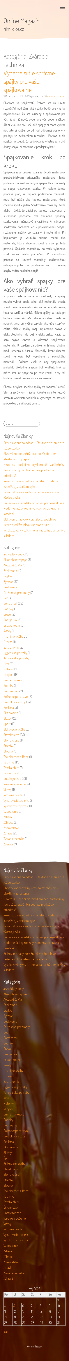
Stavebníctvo (11, 735)
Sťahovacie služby (14, 729)
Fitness (7, 642)
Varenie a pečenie (14, 784)
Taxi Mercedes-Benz (16, 757)
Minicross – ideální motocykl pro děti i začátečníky (33, 465)
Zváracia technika (55, 96)
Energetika (10, 620)
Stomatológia (11, 740)
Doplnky (8, 609)
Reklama (8, 707)
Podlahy (8, 686)
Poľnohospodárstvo (15, 696)
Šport (6, 724)
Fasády (7, 631)
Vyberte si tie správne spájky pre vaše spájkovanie (29, 81)
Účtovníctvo (10, 773)
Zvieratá (8, 844)
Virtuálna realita (12, 795)
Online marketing (13, 680)
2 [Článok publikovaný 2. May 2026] (49, 1300)
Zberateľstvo (11, 828)
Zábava (7, 817)
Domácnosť (10, 603)
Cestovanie (10, 587)
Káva (6, 664)
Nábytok (8, 675)
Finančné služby (13, 636)
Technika (8, 762)
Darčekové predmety (16, 593)
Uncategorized (12, 778)
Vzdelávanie (10, 811)
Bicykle (7, 576)
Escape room (11, 625)
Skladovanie (10, 713)
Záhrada (8, 822)
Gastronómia (11, 647)
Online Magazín (21, 20)
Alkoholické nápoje (15, 560)
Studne (8, 751)
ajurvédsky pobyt (14, 554)
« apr (6, 1332)
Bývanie (8, 582)
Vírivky (7, 789)
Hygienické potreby (15, 653)
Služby (7, 718)
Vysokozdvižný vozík (16, 806)
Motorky (8, 669)
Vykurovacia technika (16, 800)
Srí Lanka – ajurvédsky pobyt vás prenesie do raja (33, 503)
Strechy (8, 746)
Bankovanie (10, 571)
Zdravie (7, 833)
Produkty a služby (14, 702)
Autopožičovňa (12, 565)
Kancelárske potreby (16, 658)
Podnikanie (10, 691)
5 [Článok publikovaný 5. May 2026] (14, 1306)
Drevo (7, 614)
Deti (5, 598)
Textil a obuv (11, 768)
